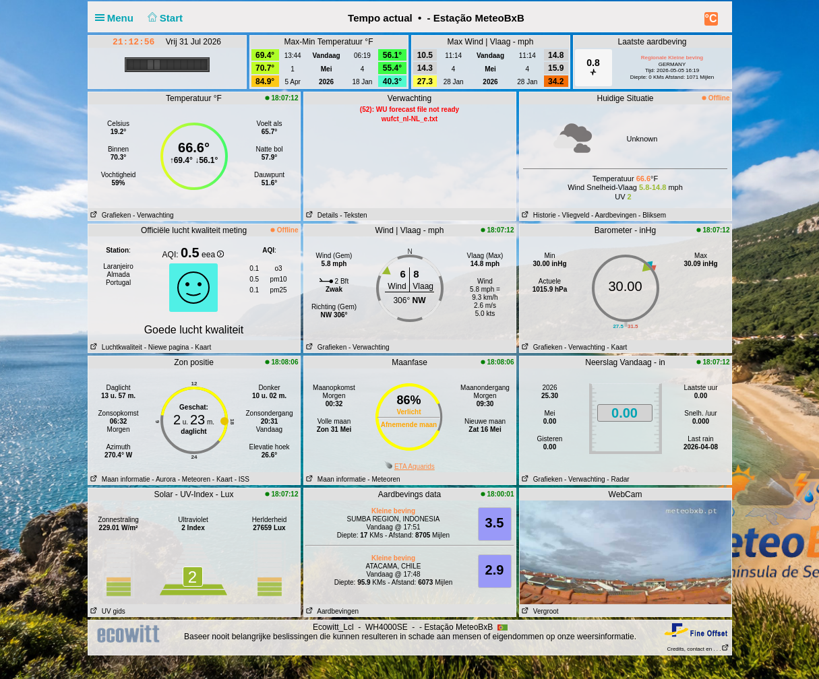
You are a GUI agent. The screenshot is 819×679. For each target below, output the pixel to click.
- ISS (242, 479)
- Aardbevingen (613, 215)
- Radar (618, 479)
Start (163, 18)
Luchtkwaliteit (115, 347)
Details (321, 215)
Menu (117, 18)
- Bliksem (652, 215)
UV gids (106, 611)
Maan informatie (119, 479)
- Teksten (353, 215)
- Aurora (164, 479)
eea (213, 254)
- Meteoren (194, 479)
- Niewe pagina (166, 347)
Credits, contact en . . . (698, 649)
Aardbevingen (331, 611)
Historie (538, 215)
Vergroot (539, 611)
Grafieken (109, 215)
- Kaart (200, 347)
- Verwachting (153, 215)
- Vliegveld (574, 215)
